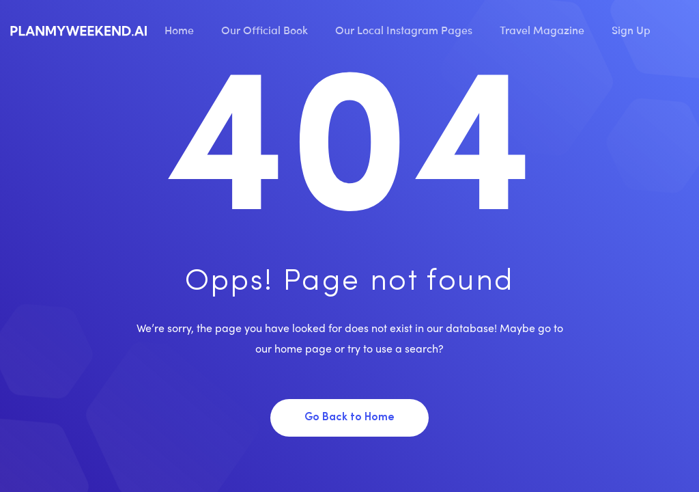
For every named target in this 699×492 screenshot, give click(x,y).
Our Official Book (264, 29)
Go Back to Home (349, 417)
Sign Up (631, 29)
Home (179, 29)
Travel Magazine (542, 29)
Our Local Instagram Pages (403, 29)
